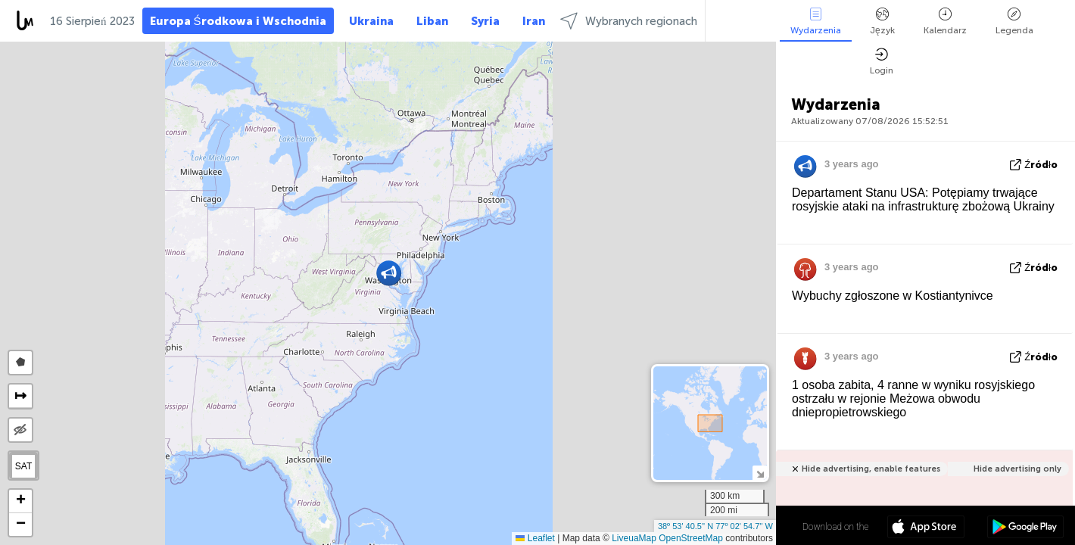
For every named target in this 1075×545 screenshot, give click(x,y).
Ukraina (371, 21)
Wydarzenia (815, 22)
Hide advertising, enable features (871, 469)
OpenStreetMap (691, 538)
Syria (485, 21)
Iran (533, 21)
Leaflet (535, 538)
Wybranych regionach (628, 21)
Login (881, 62)
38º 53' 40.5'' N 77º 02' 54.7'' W (715, 526)
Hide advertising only (1017, 469)
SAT (23, 466)
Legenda (1014, 22)
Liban (432, 21)
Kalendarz (945, 22)
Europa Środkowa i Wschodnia (238, 21)
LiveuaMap (634, 538)
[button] (389, 273)
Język (882, 22)
